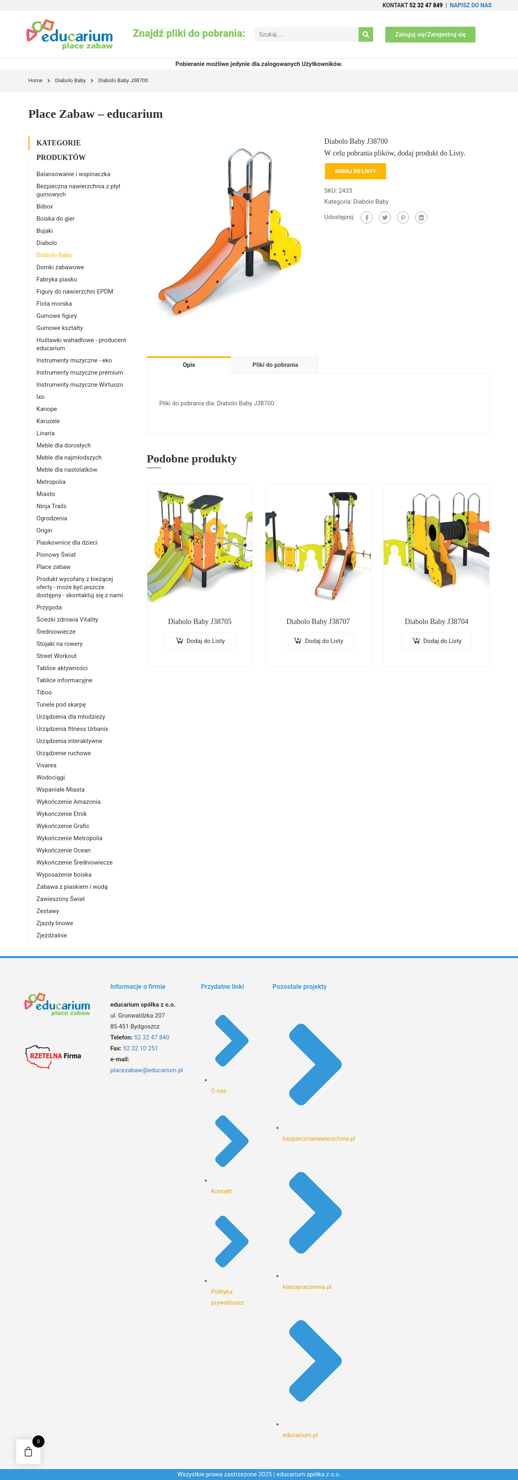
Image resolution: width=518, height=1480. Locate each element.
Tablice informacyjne (64, 680)
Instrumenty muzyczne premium (79, 372)
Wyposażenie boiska (63, 874)
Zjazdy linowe (54, 923)
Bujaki (44, 230)
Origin (44, 530)
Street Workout (56, 656)
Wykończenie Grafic (62, 826)
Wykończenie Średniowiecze (74, 862)
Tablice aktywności (62, 668)
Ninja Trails (51, 506)
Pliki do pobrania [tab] (275, 364)
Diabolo (46, 243)
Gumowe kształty (59, 328)
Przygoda (49, 607)
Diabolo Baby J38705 (199, 622)
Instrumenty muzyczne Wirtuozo (79, 384)
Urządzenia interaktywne (69, 741)
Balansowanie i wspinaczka (73, 174)
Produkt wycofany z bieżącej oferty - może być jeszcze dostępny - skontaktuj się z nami (79, 587)
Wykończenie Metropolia (69, 838)
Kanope (46, 409)
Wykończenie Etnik (61, 814)
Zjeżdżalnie (51, 935)
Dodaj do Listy (355, 171)
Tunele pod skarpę (61, 704)
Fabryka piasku (56, 279)
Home (35, 80)
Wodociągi (50, 777)
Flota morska (54, 303)
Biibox (44, 206)
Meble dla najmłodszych (69, 457)
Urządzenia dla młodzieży (70, 716)
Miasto (45, 494)
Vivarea (46, 765)
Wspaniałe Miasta (60, 789)
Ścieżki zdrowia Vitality (67, 619)
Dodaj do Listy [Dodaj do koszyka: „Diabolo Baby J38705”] (206, 641)
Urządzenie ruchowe (63, 753)
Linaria (45, 433)
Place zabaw (53, 567)
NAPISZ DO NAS (471, 5)
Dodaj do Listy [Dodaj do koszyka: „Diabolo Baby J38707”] (324, 641)
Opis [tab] (189, 364)
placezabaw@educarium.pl (146, 1070)
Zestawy (47, 911)
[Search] (366, 34)
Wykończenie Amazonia (68, 801)
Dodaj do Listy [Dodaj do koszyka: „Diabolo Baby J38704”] (442, 641)
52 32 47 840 (151, 1037)
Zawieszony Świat (60, 899)
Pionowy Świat (56, 554)
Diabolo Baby (70, 80)
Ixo (40, 396)
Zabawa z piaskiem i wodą (72, 886)
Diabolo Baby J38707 (318, 622)
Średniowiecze (56, 631)
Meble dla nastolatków (66, 469)
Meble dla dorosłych (63, 445)
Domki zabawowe (60, 267)
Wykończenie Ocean (63, 850)
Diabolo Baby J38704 (436, 622)
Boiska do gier (55, 218)
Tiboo (44, 692)
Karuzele (48, 421)
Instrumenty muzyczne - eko (74, 360)
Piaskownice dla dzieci (67, 542)
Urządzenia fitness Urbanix (72, 729)
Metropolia (51, 482)
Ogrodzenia (51, 518)
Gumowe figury (56, 315)
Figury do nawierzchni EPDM (74, 291)
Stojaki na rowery (59, 643)
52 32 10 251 (140, 1048)
